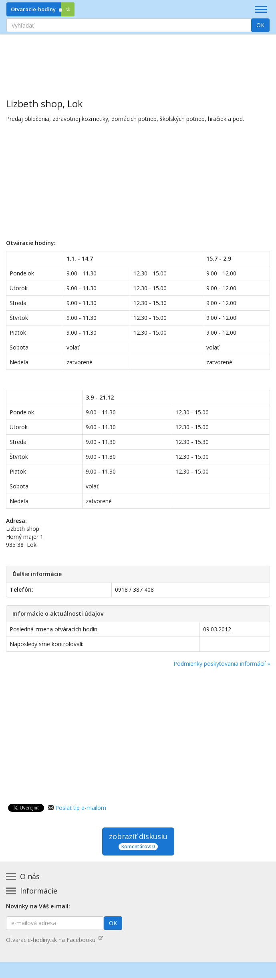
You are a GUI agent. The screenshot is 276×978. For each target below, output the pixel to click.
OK (260, 25)
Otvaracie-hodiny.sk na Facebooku (54, 940)
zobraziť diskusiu (138, 840)
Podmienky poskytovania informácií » (221, 663)
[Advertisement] (138, 60)
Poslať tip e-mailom (80, 807)
